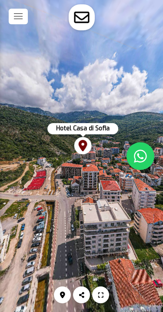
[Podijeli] (81, 294)
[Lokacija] (62, 294)
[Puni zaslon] (100, 294)
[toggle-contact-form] (82, 17)
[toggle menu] (18, 16)
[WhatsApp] (140, 156)
